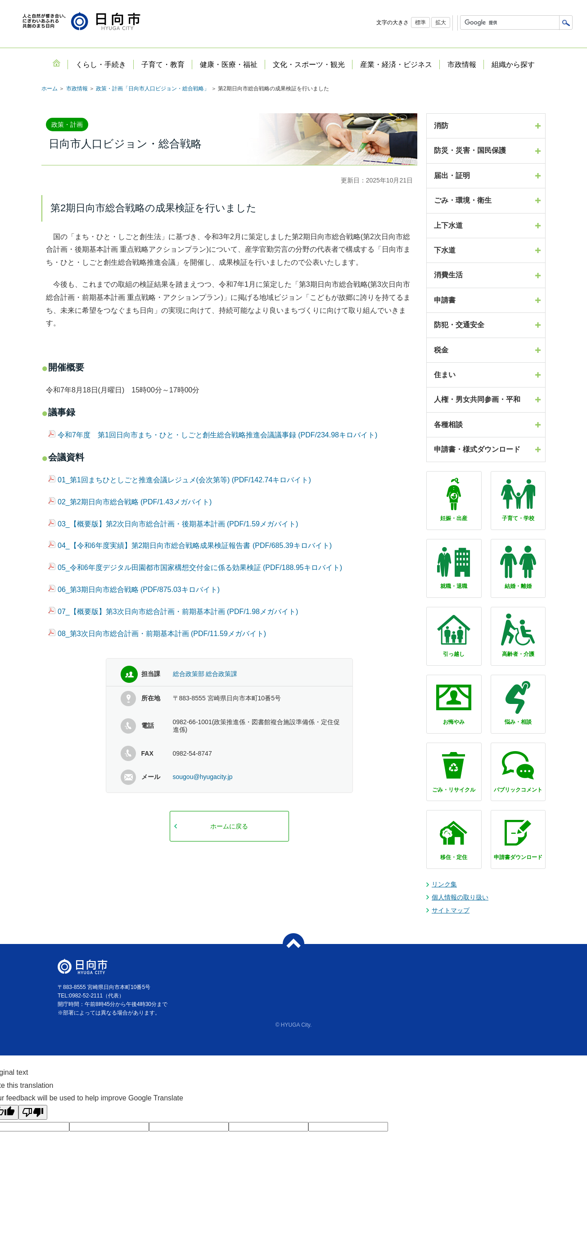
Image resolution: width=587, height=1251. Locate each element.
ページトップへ (293, 944)
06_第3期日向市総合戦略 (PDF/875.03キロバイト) (134, 589)
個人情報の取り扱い (460, 897)
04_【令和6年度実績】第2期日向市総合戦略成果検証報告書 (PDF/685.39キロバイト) (190, 545)
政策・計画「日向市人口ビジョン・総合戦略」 (152, 88)
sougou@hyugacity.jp (203, 776)
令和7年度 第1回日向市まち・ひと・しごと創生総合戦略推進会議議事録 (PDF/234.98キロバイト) (212, 435)
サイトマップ (451, 910)
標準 (420, 22)
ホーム (49, 88)
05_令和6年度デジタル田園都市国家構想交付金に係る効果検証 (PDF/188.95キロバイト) (195, 567)
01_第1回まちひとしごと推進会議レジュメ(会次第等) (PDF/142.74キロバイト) (179, 480)
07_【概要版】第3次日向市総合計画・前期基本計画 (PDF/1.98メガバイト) (173, 611)
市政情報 (77, 88)
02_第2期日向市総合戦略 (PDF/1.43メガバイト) (130, 502)
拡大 (440, 22)
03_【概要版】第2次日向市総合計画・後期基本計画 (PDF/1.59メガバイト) (173, 524)
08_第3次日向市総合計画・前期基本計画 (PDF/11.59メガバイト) (157, 633)
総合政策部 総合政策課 (205, 673)
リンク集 (444, 884)
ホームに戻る (229, 826)
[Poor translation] (32, 1112)
